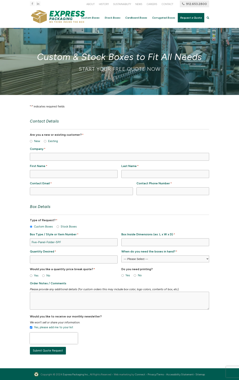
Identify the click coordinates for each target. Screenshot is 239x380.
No (48, 275)
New (37, 141)
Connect (140, 374)
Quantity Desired (43, 251)
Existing (53, 141)
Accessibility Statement (180, 374)
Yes (36, 275)
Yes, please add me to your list (53, 327)
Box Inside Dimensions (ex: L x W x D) (148, 234)
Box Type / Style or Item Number (54, 234)
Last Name (130, 166)
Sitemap (200, 374)
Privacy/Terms (156, 374)
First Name (38, 166)
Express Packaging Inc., (76, 374)
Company (37, 149)
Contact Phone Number (154, 183)
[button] (208, 17)
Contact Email (41, 183)
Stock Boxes (69, 226)
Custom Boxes (43, 226)
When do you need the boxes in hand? (149, 251)
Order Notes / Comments (48, 283)
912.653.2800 (196, 4)
